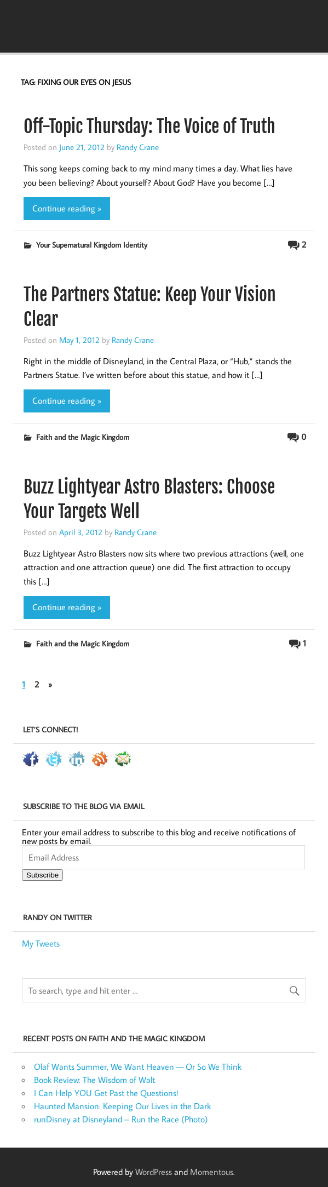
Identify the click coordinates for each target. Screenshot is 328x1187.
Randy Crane (138, 146)
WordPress (153, 1171)
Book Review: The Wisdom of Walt (94, 1079)
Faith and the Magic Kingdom (82, 437)
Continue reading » (66, 208)
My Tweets (41, 943)
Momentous (211, 1171)
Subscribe (42, 875)
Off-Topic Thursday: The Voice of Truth (149, 126)
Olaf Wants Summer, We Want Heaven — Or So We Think (137, 1066)
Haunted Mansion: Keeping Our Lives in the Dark (122, 1105)
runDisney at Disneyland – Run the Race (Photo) (121, 1119)
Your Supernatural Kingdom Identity (91, 244)
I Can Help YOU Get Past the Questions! (106, 1092)
